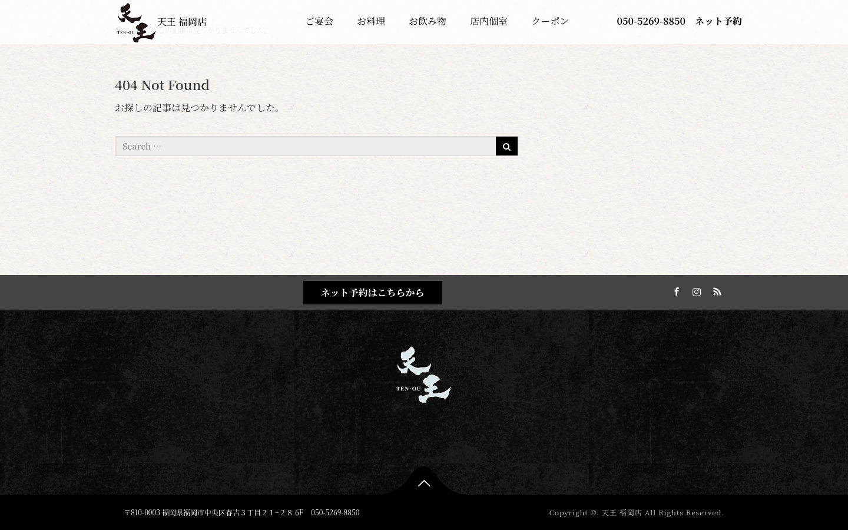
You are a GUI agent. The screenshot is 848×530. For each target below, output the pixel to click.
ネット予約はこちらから (372, 292)
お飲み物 (427, 21)
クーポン (550, 21)
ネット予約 (718, 21)
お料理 (371, 21)
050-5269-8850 (651, 21)
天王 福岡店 (161, 21)
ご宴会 (319, 21)
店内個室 (489, 21)
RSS (715, 290)
